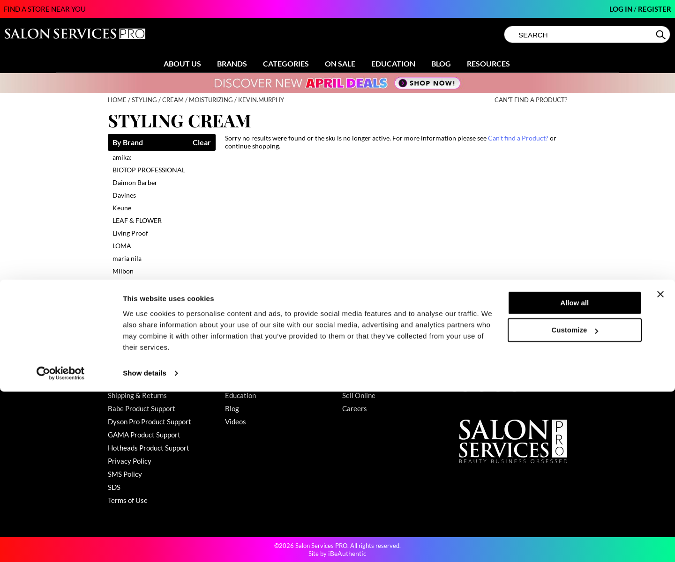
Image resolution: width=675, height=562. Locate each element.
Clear (202, 143)
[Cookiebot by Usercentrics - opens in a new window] (61, 544)
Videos (235, 421)
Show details (144, 543)
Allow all (574, 473)
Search (662, 34)
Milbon (123, 271)
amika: (122, 157)
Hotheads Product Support (148, 448)
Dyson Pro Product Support (149, 421)
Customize (575, 500)
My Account (126, 382)
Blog (441, 63)
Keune (121, 208)
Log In (621, 9)
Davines (124, 195)
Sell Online (358, 395)
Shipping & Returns (137, 395)
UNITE (122, 296)
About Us (182, 63)
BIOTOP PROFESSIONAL (148, 170)
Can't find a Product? (531, 100)
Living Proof (130, 233)
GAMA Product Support (144, 434)
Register (654, 9)
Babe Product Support (141, 408)
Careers (354, 408)
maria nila (127, 258)
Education (393, 63)
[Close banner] (660, 464)
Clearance (240, 382)
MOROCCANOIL (137, 284)
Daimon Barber (135, 182)
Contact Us (125, 369)
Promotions (243, 369)
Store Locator (363, 382)
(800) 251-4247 (484, 369)
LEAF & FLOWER (137, 220)
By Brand (127, 143)
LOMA (121, 246)
